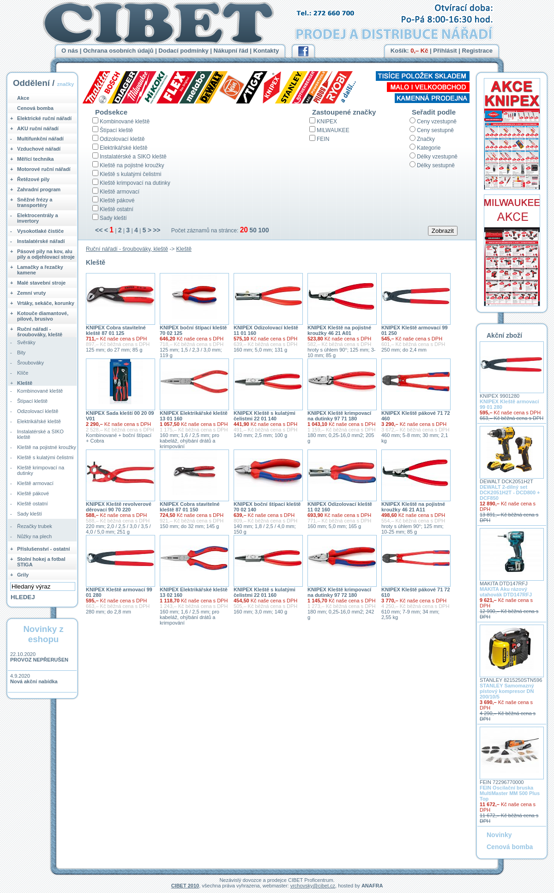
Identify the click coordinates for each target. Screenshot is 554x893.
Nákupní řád (231, 50)
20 (244, 230)
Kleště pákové (117, 200)
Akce (23, 98)
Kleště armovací (119, 191)
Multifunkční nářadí (40, 138)
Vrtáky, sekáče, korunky (45, 303)
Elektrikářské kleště (123, 148)
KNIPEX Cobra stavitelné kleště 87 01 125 (116, 330)
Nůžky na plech (34, 536)
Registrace (477, 50)
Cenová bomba (35, 108)
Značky (426, 139)
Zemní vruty (31, 293)
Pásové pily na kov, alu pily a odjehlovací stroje (46, 254)
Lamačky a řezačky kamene (40, 269)
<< (98, 230)
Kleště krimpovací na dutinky (135, 183)
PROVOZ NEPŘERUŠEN (39, 659)
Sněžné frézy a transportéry (34, 202)
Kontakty (266, 50)
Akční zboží (504, 335)
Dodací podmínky (183, 50)
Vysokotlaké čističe (40, 231)
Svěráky (26, 342)
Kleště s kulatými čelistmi (130, 174)
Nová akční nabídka (34, 681)
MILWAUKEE (333, 130)
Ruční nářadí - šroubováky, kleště (127, 249)
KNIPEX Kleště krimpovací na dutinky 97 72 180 (339, 592)
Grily (23, 574)
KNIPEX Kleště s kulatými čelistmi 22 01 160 (264, 592)
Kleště (184, 249)
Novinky (499, 834)
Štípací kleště (116, 130)
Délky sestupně (436, 165)
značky (65, 84)
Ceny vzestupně (437, 121)
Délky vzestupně (437, 156)
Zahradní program (38, 189)
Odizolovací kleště (122, 139)
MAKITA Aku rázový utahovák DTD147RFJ (506, 591)
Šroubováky (30, 362)
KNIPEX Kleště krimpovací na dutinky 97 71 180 (339, 415)
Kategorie (428, 148)
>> (156, 230)
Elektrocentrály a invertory (37, 218)
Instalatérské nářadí (41, 241)
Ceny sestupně (435, 130)
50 (253, 230)
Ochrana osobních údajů (118, 50)
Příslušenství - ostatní (43, 549)
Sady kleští (113, 218)
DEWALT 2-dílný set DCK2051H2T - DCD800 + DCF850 (510, 492)
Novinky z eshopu (43, 634)
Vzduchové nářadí (38, 149)
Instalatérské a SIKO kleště (133, 156)
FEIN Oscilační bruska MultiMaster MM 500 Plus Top (510, 793)
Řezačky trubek (34, 526)
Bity (21, 352)
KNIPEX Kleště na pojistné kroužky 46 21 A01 (339, 330)
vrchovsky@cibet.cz (312, 885)
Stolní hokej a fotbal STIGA (41, 561)
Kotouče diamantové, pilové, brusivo (42, 316)
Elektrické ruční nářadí (44, 118)
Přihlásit (445, 50)
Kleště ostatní (116, 209)
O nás (69, 50)
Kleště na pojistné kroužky (132, 165)
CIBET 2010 (185, 885)
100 (263, 230)
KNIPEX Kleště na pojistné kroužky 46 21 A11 (413, 506)
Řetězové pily (33, 179)
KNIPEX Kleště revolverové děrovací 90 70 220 (118, 506)
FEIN (323, 139)
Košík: (409, 50)
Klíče (22, 373)
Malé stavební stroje (41, 283)
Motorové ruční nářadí (44, 169)
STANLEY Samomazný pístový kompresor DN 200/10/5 (507, 691)
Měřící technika (35, 159)
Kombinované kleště (125, 121)
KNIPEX (327, 121)
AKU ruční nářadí (38, 128)
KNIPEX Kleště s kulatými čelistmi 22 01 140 (264, 415)
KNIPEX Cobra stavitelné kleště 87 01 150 (190, 506)
